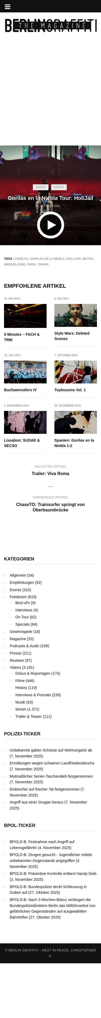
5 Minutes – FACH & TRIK (22, 337)
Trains (43, 264)
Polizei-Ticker (22, 788)
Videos (59, 187)
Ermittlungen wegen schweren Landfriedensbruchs (52, 818)
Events (15, 644)
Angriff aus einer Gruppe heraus (36, 857)
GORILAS (21, 258)
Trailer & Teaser (28, 771)
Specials (22, 679)
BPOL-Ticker (19, 880)
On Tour (22, 672)
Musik (20, 757)
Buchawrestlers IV (71, 389)
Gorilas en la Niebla (47, 258)
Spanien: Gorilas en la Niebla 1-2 (24, 498)
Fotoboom (18, 651)
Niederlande (14, 264)
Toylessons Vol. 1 (19, 439)
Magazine (18, 693)
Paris (31, 264)
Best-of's (22, 657)
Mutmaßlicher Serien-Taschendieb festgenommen (51, 831)
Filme (20, 735)
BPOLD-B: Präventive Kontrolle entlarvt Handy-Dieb (53, 928)
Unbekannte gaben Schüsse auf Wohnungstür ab (51, 805)
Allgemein (18, 630)
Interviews (23, 665)
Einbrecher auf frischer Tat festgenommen (45, 844)
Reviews (17, 715)
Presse (16, 708)
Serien (41, 187)
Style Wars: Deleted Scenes (72, 336)
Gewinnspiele (21, 686)
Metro (88, 258)
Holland (74, 258)
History (21, 742)
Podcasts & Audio (24, 700)
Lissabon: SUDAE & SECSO (72, 442)
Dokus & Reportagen (32, 728)
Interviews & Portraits (33, 749)
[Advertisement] (50, 95)
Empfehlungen (22, 637)
